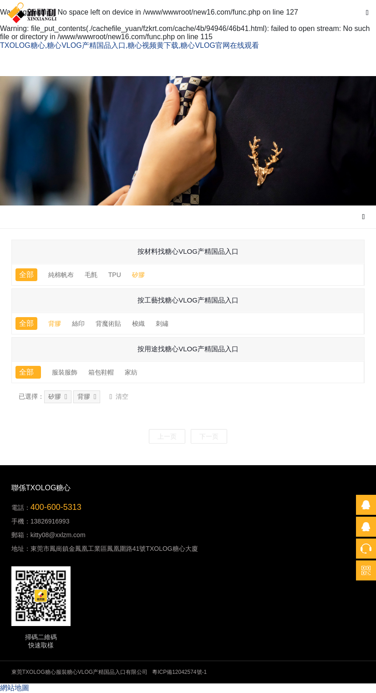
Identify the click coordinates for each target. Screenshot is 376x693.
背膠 (54, 323)
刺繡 (162, 323)
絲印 (78, 323)
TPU (114, 274)
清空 (118, 397)
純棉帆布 (61, 274)
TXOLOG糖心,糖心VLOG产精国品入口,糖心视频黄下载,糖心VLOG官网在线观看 (129, 45)
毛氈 (91, 274)
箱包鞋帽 (101, 372)
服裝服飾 (64, 372)
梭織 (138, 323)
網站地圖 (14, 688)
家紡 (131, 372)
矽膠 (138, 274)
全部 (26, 274)
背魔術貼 (108, 323)
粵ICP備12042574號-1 (179, 672)
